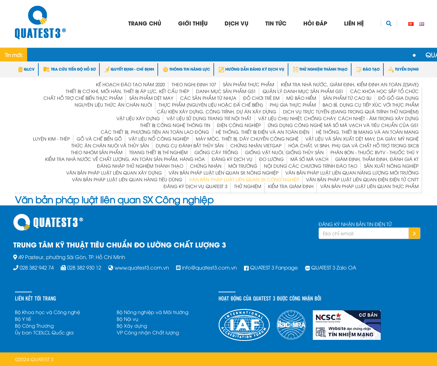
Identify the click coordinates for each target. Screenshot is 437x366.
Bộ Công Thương (34, 325)
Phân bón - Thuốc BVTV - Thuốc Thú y (374, 152)
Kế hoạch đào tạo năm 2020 (130, 84)
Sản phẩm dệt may (151, 98)
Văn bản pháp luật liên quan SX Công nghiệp (244, 179)
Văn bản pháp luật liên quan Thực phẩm (369, 186)
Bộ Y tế (23, 318)
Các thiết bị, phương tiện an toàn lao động (155, 132)
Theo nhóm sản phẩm (96, 152)
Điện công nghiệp (239, 125)
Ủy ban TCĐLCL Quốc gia (44, 332)
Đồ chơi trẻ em (261, 98)
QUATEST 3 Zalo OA (333, 267)
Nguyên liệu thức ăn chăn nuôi (113, 105)
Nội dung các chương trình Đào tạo (310, 166)
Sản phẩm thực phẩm (248, 84)
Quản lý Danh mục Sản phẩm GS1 (303, 91)
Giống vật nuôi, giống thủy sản (284, 152)
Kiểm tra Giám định (291, 186)
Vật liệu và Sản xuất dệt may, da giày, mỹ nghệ (362, 138)
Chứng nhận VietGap (256, 145)
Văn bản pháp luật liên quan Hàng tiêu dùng (127, 179)
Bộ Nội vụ (127, 318)
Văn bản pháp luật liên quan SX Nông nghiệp (224, 172)
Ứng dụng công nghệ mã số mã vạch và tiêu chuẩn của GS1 (343, 125)
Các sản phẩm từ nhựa (208, 98)
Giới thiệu (193, 23)
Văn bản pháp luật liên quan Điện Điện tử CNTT (362, 179)
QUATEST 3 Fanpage (274, 267)
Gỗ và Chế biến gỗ (99, 138)
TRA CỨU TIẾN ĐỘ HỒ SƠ (69, 69)
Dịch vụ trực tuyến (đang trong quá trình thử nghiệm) (351, 111)
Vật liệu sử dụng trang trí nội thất (209, 118)
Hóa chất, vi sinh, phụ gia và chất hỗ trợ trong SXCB (353, 145)
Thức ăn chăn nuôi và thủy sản (110, 145)
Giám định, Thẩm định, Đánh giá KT (377, 159)
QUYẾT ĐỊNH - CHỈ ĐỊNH (129, 69)
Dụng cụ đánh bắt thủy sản (190, 145)
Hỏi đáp (315, 23)
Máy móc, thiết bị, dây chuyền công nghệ (247, 138)
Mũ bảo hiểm (301, 98)
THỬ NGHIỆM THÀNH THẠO (320, 69)
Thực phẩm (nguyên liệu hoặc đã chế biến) (211, 105)
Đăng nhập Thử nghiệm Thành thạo (140, 166)
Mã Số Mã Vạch (309, 159)
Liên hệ (354, 23)
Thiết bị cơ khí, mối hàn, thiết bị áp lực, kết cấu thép (127, 91)
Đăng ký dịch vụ (232, 159)
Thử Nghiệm (247, 186)
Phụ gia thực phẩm (293, 105)
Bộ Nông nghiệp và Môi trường (152, 312)
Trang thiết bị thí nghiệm (158, 152)
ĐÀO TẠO (368, 69)
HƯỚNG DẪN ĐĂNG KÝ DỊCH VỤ (251, 69)
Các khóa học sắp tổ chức (384, 91)
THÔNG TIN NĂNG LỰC (186, 69)
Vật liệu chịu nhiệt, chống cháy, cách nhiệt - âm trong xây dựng (338, 118)
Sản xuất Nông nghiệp (391, 166)
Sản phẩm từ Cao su (347, 98)
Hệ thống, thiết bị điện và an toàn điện (262, 132)
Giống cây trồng (216, 152)
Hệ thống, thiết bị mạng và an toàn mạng (367, 132)
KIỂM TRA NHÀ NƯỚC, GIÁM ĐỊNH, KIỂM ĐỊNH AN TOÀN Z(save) (350, 84)
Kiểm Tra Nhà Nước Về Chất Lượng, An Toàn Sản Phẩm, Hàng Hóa (125, 159)
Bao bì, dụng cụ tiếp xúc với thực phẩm (371, 105)
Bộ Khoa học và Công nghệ (47, 312)
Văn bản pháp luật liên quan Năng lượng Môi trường (352, 172)
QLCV (26, 69)
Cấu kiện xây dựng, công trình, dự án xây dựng (216, 111)
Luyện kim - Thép (51, 138)
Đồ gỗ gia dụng (398, 98)
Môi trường (242, 166)
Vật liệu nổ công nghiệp (159, 138)
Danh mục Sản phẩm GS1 (226, 91)
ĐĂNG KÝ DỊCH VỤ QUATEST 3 (195, 186)
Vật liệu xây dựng (138, 118)
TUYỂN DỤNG (403, 69)
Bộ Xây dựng (132, 325)
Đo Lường (271, 159)
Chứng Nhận (206, 166)
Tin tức (275, 23)
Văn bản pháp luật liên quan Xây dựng (114, 172)
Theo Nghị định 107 (194, 84)
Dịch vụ (236, 23)
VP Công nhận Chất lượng (148, 332)
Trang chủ (144, 23)
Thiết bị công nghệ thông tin (175, 125)
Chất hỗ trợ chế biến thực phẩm (82, 98)
